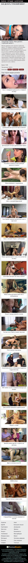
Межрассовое (5, 536)
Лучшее (10, 1)
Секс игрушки (18, 540)
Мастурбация (18, 533)
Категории (18, 1)
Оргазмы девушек (19, 538)
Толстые (16, 542)
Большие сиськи (18, 524)
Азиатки (3, 522)
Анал (15, 522)
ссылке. (22, 561)
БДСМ (3, 524)
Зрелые (16, 529)
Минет (9, 69)
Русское (3, 540)
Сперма (21, 69)
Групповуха (4, 527)
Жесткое (3, 529)
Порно (3, 1)
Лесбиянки (4, 533)
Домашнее (17, 527)
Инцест (3, 531)
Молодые (15, 69)
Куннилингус (17, 531)
